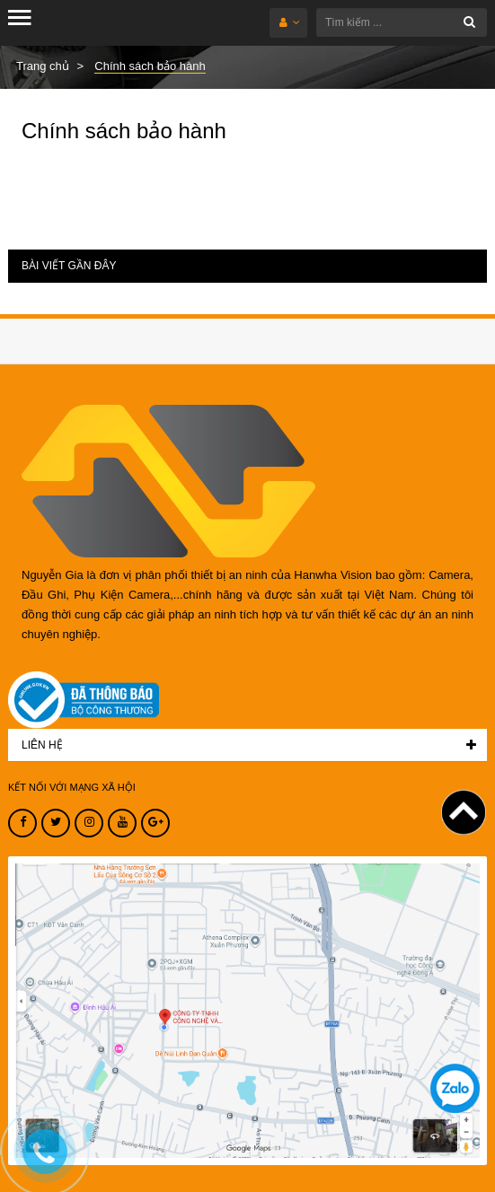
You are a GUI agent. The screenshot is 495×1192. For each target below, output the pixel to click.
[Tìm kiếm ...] (401, 22)
